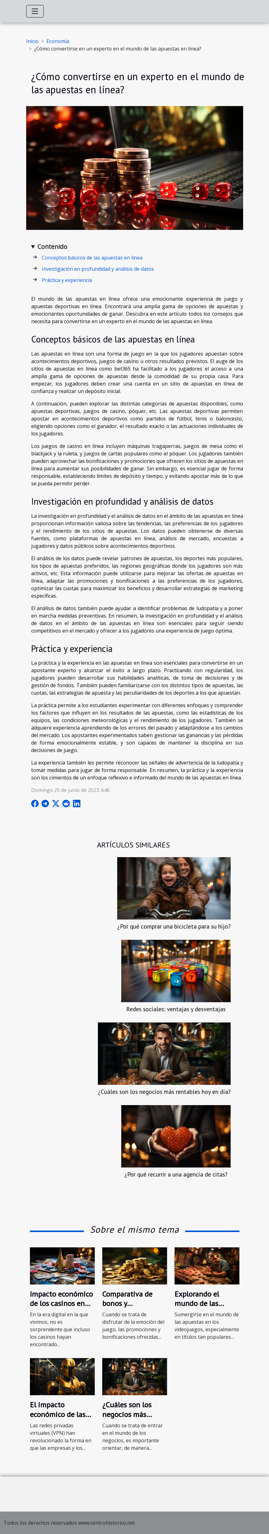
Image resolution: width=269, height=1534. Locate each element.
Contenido (52, 246)
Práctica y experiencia (67, 280)
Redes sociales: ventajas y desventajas (176, 1009)
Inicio (32, 41)
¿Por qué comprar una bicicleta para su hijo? (174, 926)
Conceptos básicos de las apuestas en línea (92, 257)
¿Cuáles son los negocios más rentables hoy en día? (164, 1091)
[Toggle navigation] (35, 11)
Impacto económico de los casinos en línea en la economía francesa (61, 1308)
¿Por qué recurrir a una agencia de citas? (176, 1174)
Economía (57, 41)
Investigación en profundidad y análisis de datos (98, 268)
